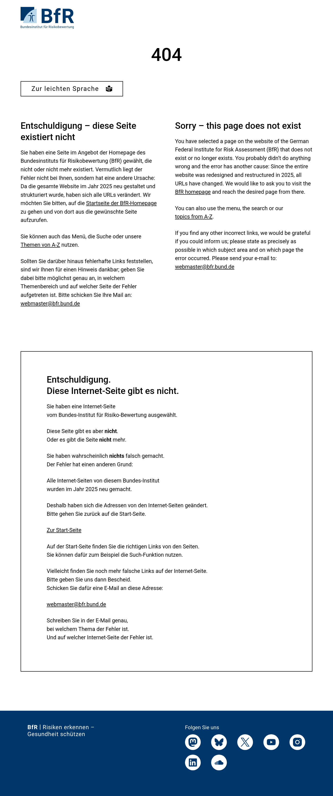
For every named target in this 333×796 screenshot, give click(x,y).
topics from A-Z (194, 216)
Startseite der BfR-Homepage (121, 203)
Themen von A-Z (40, 245)
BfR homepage (193, 192)
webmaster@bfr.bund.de (50, 303)
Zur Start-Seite (64, 530)
